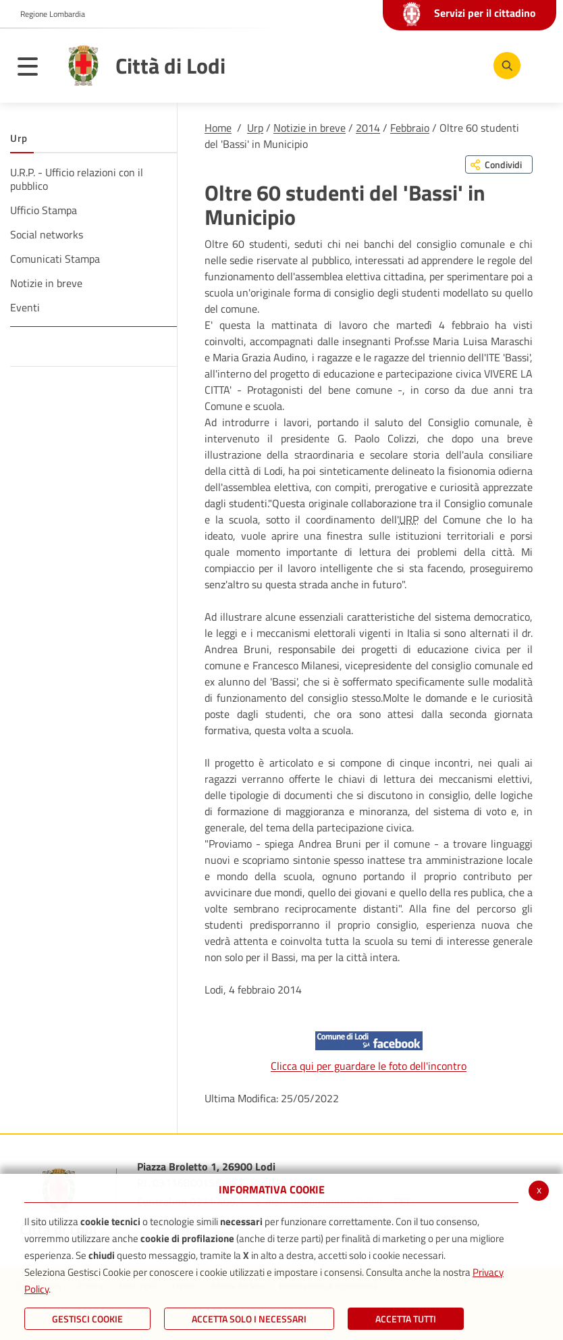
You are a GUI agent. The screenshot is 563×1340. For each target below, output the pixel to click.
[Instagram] (461, 64)
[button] (47, 14)
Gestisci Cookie (87, 1319)
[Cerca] (504, 65)
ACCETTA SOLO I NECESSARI (249, 1319)
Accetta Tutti (405, 1319)
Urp (255, 128)
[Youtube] (420, 64)
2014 (368, 128)
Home (218, 128)
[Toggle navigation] (34, 69)
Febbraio (409, 128)
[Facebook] (380, 64)
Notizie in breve (309, 128)
